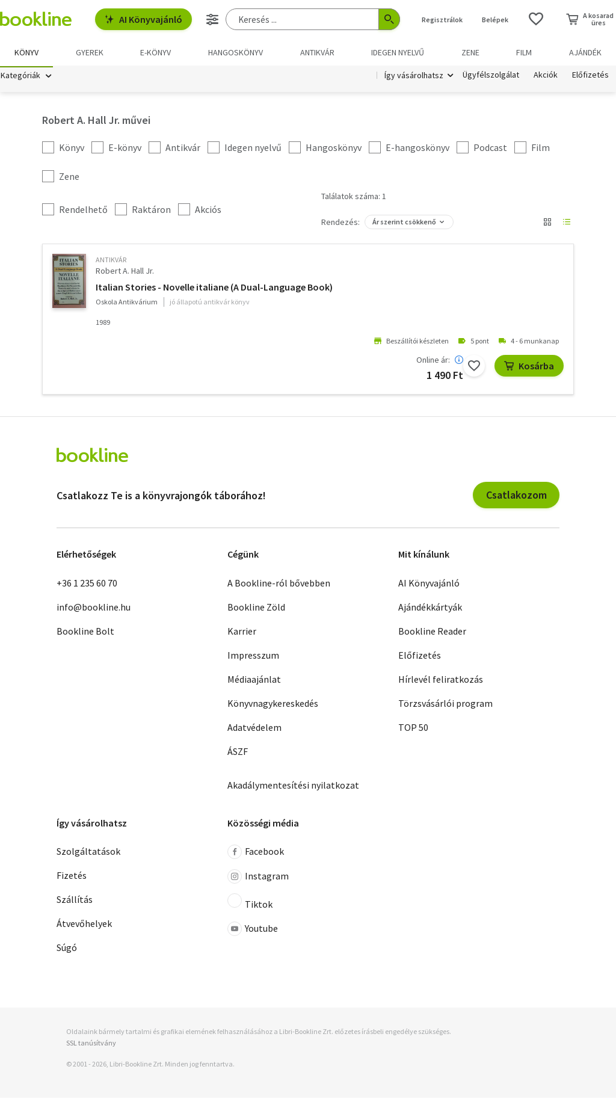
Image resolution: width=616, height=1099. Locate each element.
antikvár (111, 261)
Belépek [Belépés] (495, 19)
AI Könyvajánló (143, 19)
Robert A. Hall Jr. (125, 272)
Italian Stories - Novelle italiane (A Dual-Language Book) (214, 288)
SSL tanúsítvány (91, 1044)
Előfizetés (590, 77)
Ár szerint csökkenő (404, 223)
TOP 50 (413, 728)
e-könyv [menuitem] (155, 52)
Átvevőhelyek (84, 925)
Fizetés (72, 877)
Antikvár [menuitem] (317, 52)
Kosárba (529, 367)
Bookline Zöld (256, 608)
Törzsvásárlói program (445, 704)
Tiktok (250, 903)
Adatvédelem (254, 728)
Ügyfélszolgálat (491, 77)
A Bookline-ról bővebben (278, 584)
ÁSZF (237, 753)
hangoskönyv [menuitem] (235, 52)
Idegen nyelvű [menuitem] (397, 52)
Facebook (255, 853)
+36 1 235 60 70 (87, 584)
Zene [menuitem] (470, 52)
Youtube (252, 930)
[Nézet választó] (547, 224)
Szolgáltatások (88, 853)
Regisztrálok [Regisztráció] (442, 19)
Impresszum (253, 656)
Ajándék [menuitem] (585, 52)
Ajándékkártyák (430, 608)
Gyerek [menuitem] (89, 52)
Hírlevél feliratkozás (440, 680)
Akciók (546, 77)
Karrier (241, 632)
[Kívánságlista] (536, 19)
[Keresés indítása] (389, 19)
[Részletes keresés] (212, 19)
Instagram (258, 878)
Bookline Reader (432, 632)
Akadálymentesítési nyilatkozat (293, 786)
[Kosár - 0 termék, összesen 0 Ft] (590, 19)
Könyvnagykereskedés (272, 704)
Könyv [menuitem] (26, 52)
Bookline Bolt (85, 632)
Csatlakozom (516, 496)
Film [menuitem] (524, 52)
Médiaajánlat (254, 680)
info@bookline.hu (94, 608)
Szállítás (75, 901)
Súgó (67, 949)
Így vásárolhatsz (413, 77)
